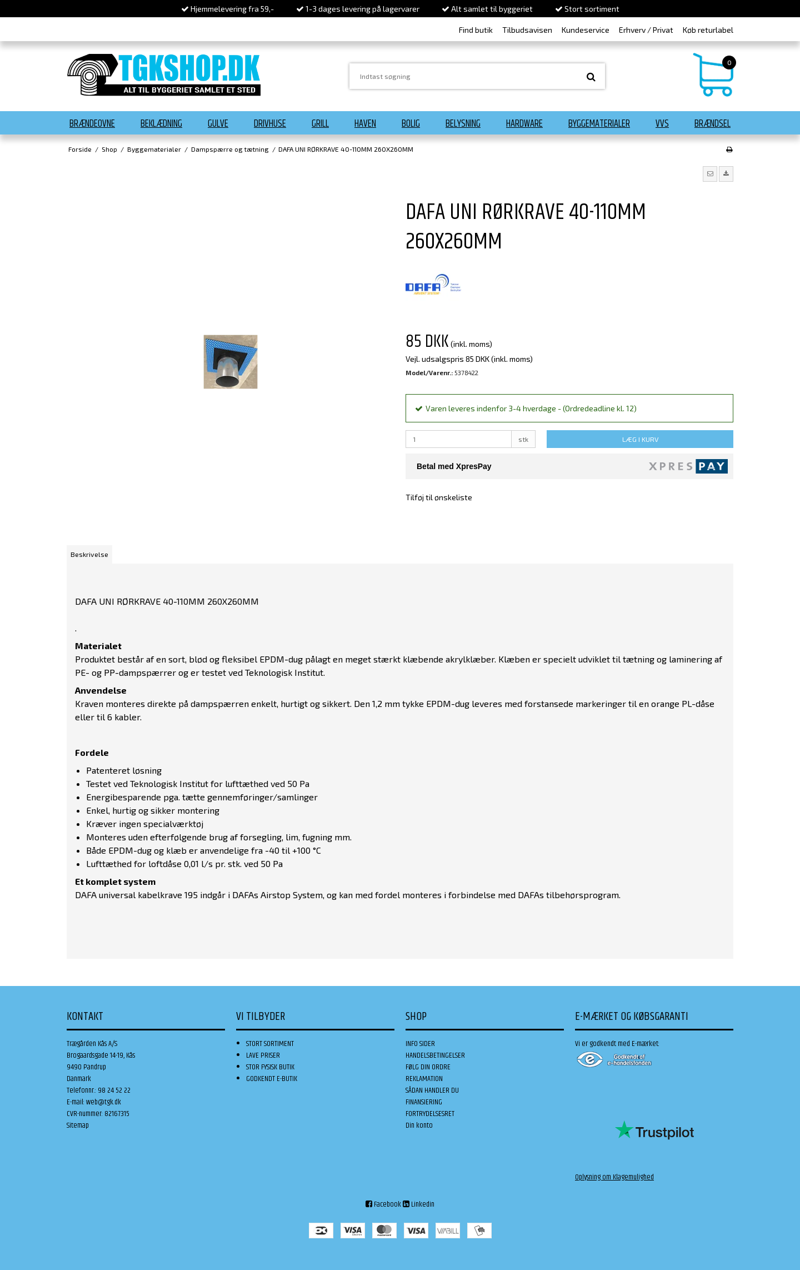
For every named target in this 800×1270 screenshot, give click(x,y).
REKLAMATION (424, 1079)
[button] (710, 174)
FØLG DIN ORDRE (428, 1067)
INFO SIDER (420, 1044)
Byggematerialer (599, 124)
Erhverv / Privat (646, 29)
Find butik (476, 29)
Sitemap (78, 1125)
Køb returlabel (708, 29)
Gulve (218, 124)
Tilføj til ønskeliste (439, 497)
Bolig (411, 124)
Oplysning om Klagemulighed (614, 1177)
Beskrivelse (89, 554)
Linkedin (418, 1204)
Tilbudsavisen (527, 29)
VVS (662, 124)
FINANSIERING (424, 1102)
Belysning (463, 124)
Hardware (524, 124)
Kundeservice (585, 29)
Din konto (419, 1125)
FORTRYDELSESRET (430, 1114)
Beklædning (161, 124)
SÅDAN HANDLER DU (432, 1090)
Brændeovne (92, 124)
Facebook (383, 1204)
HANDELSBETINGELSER (435, 1055)
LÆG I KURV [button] (640, 439)
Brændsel (712, 124)
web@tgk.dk (103, 1102)
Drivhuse (270, 124)
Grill (320, 124)
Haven (365, 124)
